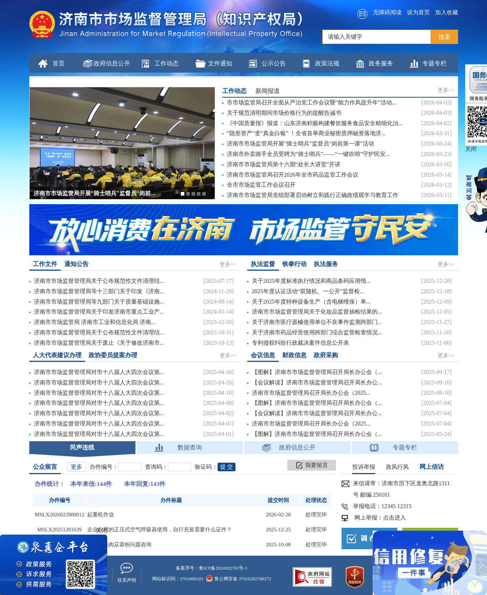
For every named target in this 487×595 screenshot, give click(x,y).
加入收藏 (446, 12)
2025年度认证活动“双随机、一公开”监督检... (308, 291)
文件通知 (220, 63)
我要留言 (316, 465)
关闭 (101, 530)
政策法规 (327, 63)
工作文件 (45, 264)
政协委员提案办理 (113, 355)
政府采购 (326, 355)
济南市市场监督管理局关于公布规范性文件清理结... (99, 281)
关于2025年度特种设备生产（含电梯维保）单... (311, 302)
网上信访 (431, 466)
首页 (59, 63)
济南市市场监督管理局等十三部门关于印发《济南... (99, 291)
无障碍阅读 (387, 12)
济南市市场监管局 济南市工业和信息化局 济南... (94, 322)
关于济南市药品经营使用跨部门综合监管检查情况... (317, 332)
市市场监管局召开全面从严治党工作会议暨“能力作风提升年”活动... (311, 102)
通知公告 (76, 264)
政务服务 (381, 63)
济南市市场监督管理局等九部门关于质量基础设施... (99, 302)
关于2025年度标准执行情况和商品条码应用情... (311, 281)
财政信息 (294, 355)
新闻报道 (267, 91)
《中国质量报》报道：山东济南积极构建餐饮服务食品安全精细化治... (315, 123)
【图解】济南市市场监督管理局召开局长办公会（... (317, 372)
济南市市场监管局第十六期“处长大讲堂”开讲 (284, 164)
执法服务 (326, 264)
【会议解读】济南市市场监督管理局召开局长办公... (317, 382)
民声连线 (82, 447)
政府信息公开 (112, 63)
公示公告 (274, 63)
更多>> (446, 90)
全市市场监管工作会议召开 (261, 185)
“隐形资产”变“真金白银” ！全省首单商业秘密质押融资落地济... (306, 133)
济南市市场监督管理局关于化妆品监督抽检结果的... (317, 312)
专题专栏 (434, 63)
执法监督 (263, 264)
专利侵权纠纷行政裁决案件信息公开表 (300, 343)
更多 (76, 467)
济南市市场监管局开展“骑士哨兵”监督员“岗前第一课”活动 (300, 144)
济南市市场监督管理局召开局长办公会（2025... (311, 393)
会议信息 (263, 355)
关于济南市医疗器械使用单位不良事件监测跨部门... (317, 322)
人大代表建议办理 (57, 355)
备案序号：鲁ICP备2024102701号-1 (211, 568)
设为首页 (418, 12)
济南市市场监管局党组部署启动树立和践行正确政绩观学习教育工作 (312, 195)
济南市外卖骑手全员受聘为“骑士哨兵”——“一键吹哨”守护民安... (308, 154)
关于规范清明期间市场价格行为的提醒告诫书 (284, 113)
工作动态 (166, 63)
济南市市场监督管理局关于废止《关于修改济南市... (99, 343)
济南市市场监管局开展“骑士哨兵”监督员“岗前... (94, 193)
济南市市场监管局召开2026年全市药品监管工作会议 (292, 175)
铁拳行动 (294, 264)
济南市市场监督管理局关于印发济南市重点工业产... (99, 312)
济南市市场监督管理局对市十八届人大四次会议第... (99, 372)
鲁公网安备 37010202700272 (238, 578)
